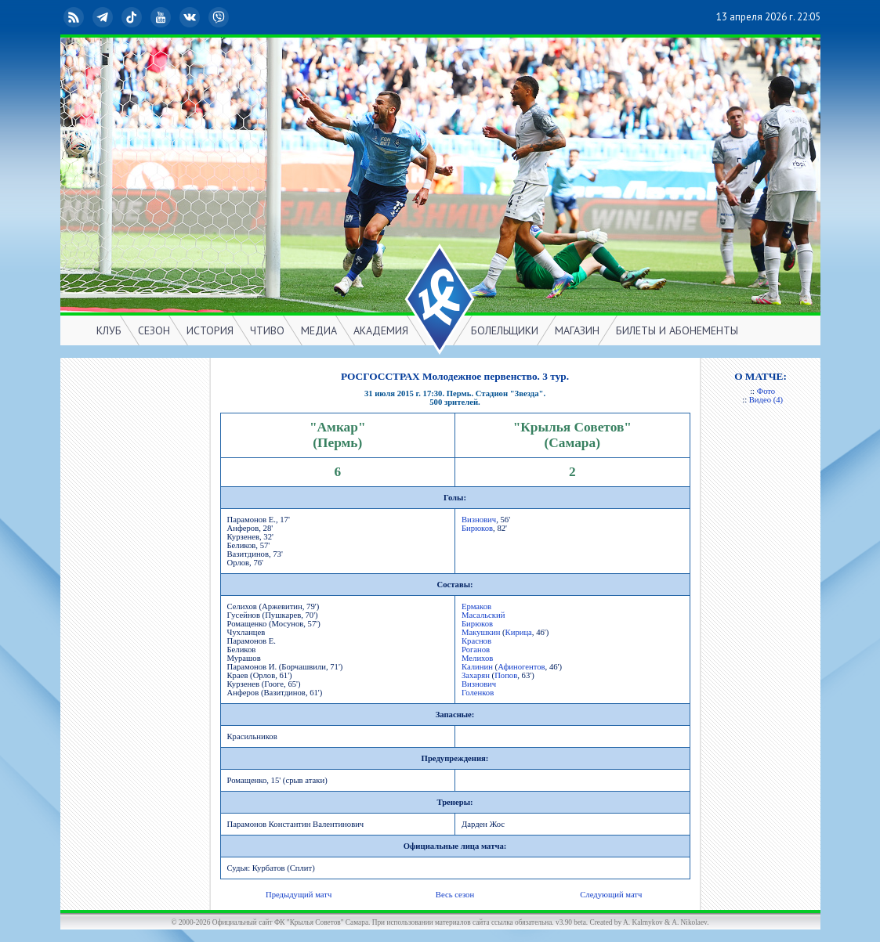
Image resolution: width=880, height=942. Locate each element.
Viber (220, 17)
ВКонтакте (191, 17)
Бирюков (477, 528)
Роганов (476, 649)
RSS (75, 17)
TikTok (133, 17)
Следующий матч (611, 894)
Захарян (476, 675)
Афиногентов (521, 666)
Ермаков (476, 606)
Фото (766, 391)
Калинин (477, 666)
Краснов (476, 641)
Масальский (483, 615)
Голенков (478, 692)
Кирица (518, 632)
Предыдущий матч (298, 894)
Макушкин (481, 632)
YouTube (162, 17)
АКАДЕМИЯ (380, 330)
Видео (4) (766, 399)
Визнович (479, 519)
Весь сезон (455, 894)
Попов (505, 675)
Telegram (104, 17)
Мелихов (477, 658)
